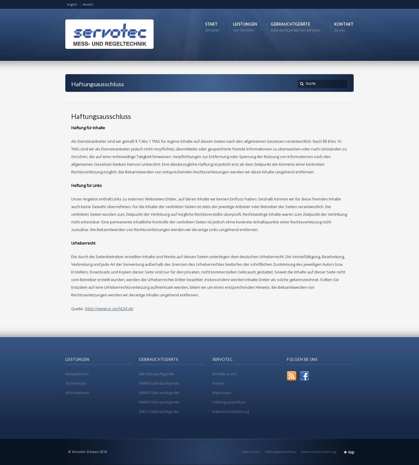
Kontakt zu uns (224, 373)
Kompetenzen (77, 373)
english (72, 4)
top (351, 452)
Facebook (304, 376)
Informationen (77, 392)
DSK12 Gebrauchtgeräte (159, 411)
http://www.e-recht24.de (109, 308)
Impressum (221, 392)
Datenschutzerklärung (230, 411)
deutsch (88, 4)
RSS (291, 376)
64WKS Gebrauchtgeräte (159, 392)
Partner (218, 383)
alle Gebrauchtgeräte (156, 373)
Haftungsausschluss (228, 402)
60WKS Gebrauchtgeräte (159, 383)
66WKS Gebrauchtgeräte (159, 402)
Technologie (75, 383)
